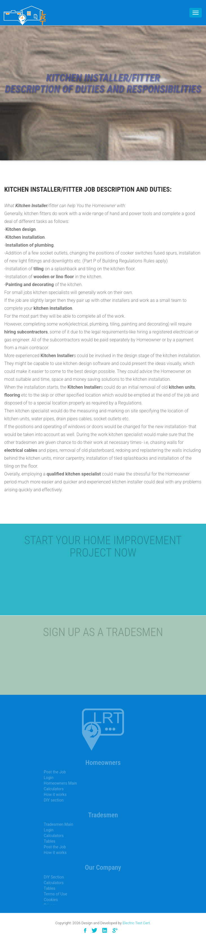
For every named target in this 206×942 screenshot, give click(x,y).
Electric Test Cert (136, 923)
